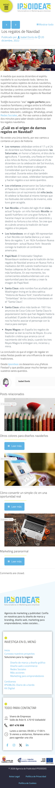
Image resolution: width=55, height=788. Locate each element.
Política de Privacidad (36, 776)
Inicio (7, 650)
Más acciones (17, 673)
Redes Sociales (9, 115)
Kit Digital (9, 688)
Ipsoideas (13, 364)
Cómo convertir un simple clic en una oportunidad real (23, 494)
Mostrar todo (45, 24)
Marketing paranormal (14, 551)
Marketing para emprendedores (27, 676)
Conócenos (10, 681)
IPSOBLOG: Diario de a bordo (19, 685)
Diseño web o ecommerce (24, 666)
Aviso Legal (14, 776)
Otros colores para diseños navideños (24, 435)
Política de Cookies (27, 783)
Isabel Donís (27, 37)
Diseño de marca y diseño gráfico (27, 662)
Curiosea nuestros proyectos (19, 654)
